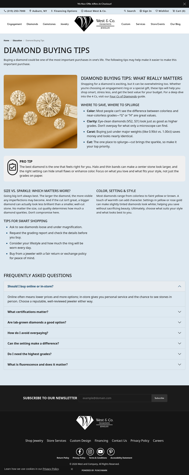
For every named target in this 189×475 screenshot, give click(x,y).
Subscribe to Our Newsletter (50, 398)
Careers (158, 441)
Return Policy (63, 458)
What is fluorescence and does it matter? (38, 364)
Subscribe (159, 398)
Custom (125, 24)
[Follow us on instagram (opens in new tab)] (90, 451)
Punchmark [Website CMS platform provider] (101, 470)
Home (6, 40)
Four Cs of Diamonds (123, 96)
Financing (101, 441)
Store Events (158, 24)
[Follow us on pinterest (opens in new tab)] (111, 451)
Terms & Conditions (98, 458)
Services (140, 24)
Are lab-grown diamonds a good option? (37, 322)
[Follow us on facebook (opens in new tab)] (80, 451)
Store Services (56, 441)
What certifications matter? (28, 312)
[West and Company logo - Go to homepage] (94, 24)
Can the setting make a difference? (33, 343)
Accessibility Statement (121, 458)
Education (17, 40)
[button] (130, 11)
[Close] (184, 4)
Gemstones (49, 24)
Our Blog (175, 24)
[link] (14, 11)
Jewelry (65, 24)
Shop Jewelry (34, 441)
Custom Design (80, 441)
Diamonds (32, 24)
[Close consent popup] (72, 469)
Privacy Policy (140, 441)
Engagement (14, 24)
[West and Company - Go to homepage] (94, 424)
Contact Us (119, 441)
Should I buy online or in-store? (30, 286)
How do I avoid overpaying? (28, 333)
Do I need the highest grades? (29, 354)
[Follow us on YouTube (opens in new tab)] (100, 451)
